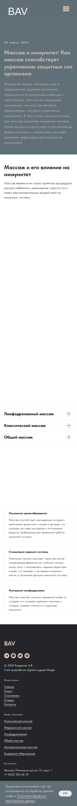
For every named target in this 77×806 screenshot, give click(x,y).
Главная (9, 686)
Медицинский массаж (18, 727)
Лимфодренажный (15, 734)
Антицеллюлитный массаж (20, 747)
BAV (18, 11)
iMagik (50, 670)
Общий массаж (13, 740)
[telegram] (6, 655)
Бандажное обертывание (19, 753)
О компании (11, 695)
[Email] (20, 655)
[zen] (27, 655)
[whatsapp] (13, 655)
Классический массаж (18, 721)
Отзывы (9, 700)
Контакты (10, 704)
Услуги (8, 691)
